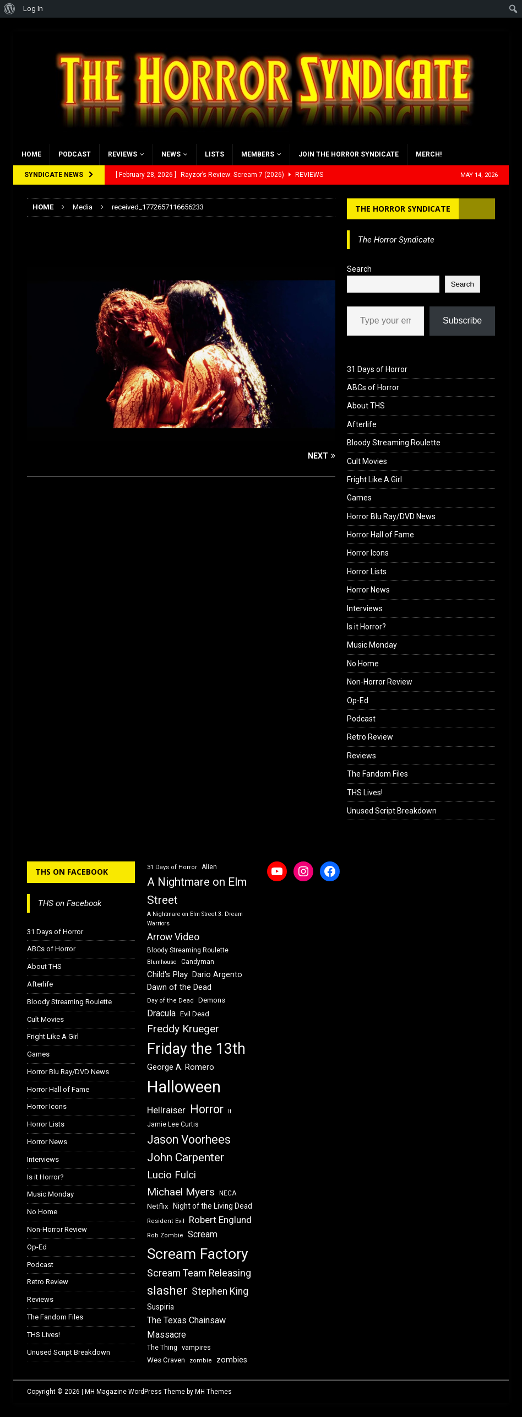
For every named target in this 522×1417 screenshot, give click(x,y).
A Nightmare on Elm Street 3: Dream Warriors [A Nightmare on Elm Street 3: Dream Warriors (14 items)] (195, 918)
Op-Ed (357, 700)
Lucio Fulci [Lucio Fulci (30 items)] (171, 1175)
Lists (214, 154)
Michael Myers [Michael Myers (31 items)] (181, 1192)
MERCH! (429, 154)
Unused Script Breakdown (392, 810)
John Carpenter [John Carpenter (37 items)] (185, 1157)
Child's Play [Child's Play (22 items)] (167, 974)
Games (359, 497)
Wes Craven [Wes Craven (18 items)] (166, 1360)
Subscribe (462, 320)
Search (359, 269)
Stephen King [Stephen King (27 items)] (220, 1291)
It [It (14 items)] (229, 1111)
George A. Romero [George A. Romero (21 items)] (180, 1067)
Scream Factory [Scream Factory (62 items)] (197, 1253)
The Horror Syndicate (402, 208)
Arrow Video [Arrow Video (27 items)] (173, 936)
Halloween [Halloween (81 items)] (184, 1086)
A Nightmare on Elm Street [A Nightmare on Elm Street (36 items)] (197, 891)
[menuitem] (9, 9)
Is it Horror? (366, 626)
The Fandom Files (377, 773)
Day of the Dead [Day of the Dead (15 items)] (170, 1000)
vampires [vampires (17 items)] (196, 1347)
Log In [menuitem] (33, 8)
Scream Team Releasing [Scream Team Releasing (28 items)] (199, 1273)
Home (31, 154)
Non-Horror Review (379, 681)
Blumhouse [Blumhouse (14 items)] (162, 962)
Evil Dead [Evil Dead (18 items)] (194, 1014)
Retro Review (370, 736)
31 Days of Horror (377, 369)
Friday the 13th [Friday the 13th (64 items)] (196, 1049)
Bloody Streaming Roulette (394, 442)
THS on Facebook (71, 871)
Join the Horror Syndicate (348, 154)
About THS (366, 405)
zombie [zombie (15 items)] (200, 1360)
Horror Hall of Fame (380, 534)
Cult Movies (367, 461)
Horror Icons (368, 552)
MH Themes (213, 1392)
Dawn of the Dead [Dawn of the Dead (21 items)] (179, 987)
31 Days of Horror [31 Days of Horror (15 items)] (172, 867)
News (171, 154)
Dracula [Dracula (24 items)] (161, 1013)
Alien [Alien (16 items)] (209, 867)
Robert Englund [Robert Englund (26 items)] (220, 1219)
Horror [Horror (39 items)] (207, 1109)
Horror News (368, 589)
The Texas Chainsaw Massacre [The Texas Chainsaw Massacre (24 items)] (186, 1327)
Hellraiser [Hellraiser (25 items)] (166, 1110)
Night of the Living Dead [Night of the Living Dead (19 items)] (212, 1206)
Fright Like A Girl (374, 479)
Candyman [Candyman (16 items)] (197, 962)
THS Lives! (365, 792)
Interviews (365, 608)
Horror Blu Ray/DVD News (391, 516)
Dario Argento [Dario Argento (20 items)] (217, 974)
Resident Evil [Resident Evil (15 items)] (165, 1221)
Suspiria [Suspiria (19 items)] (160, 1306)
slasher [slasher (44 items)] (167, 1290)
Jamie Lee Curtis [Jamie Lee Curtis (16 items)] (173, 1124)
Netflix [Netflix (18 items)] (157, 1206)
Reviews (122, 154)
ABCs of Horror (373, 387)
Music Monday (372, 644)
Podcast (74, 154)
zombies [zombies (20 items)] (231, 1359)
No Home (363, 663)
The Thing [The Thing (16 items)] (162, 1347)
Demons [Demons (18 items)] (211, 1000)
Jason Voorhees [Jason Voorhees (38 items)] (189, 1139)
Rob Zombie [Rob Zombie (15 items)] (165, 1235)
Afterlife (362, 424)
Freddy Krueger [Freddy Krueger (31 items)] (183, 1028)
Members (257, 154)
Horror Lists (367, 571)
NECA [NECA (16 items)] (227, 1193)
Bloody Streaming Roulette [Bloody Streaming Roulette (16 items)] (188, 950)
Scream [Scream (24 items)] (203, 1234)
